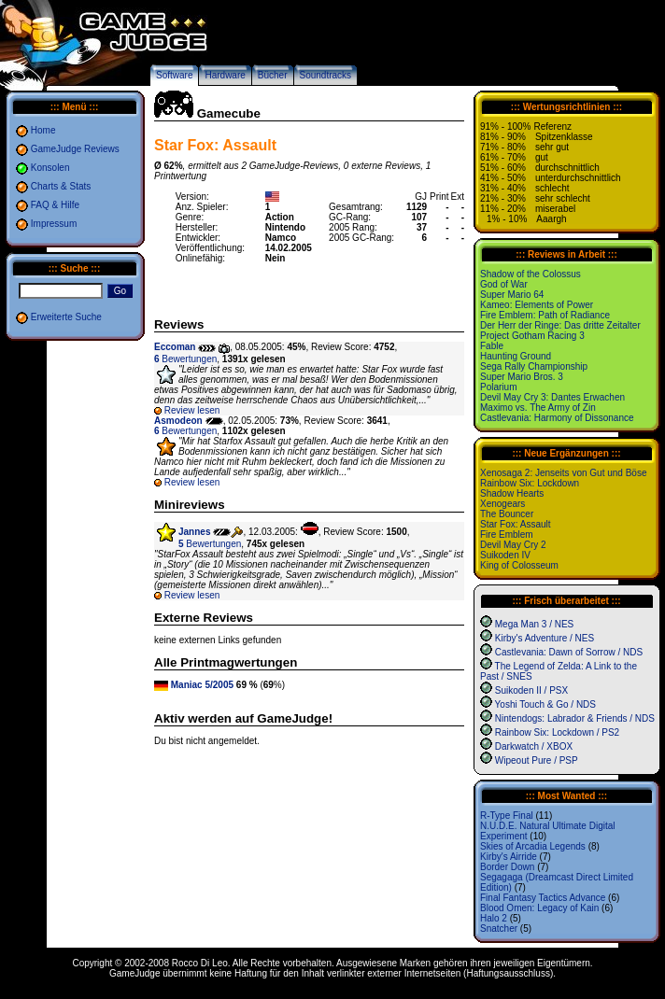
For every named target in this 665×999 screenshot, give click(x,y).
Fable (491, 346)
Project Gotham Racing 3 (532, 336)
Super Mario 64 (512, 294)
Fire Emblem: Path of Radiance (545, 315)
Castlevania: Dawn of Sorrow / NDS (569, 652)
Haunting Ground (515, 356)
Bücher (273, 75)
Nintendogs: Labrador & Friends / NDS (575, 718)
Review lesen (191, 410)
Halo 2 (493, 918)
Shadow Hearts (512, 493)
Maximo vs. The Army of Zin (538, 407)
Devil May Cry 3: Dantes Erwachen (552, 397)
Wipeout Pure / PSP (536, 760)
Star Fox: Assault (515, 524)
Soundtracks (326, 75)
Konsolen (50, 167)
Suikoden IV (505, 555)
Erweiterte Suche (66, 317)
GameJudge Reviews (75, 149)
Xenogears (502, 504)
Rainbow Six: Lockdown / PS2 (557, 732)
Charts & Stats (61, 186)
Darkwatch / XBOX (534, 746)
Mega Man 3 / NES (534, 624)
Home (43, 130)
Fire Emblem (506, 534)
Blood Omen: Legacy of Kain (539, 908)
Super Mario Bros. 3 (521, 377)
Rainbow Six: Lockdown (529, 483)
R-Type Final (506, 815)
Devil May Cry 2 (513, 545)
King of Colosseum (519, 565)
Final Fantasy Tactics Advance (542, 898)
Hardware (225, 75)
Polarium (498, 387)
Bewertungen (185, 359)
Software (174, 75)
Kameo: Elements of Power (536, 305)
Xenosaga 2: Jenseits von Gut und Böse (563, 473)
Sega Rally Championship (533, 366)
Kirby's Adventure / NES (544, 638)
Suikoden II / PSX (531, 690)
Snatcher (498, 928)
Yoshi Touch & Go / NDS (545, 704)
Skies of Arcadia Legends (533, 846)
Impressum (54, 223)
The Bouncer (506, 514)
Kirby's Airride (508, 856)
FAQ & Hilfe (55, 205)
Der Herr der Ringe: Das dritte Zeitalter (560, 325)
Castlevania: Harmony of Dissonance (557, 418)
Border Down (507, 867)
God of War (504, 284)
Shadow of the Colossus (530, 274)
